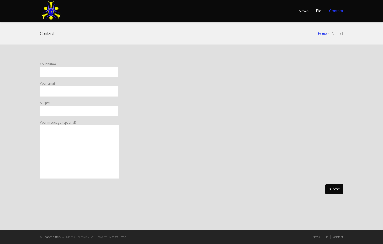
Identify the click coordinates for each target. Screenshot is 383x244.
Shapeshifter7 (52, 237)
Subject (79, 107)
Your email (79, 87)
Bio (319, 10)
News (304, 10)
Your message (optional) (79, 150)
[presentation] (80, 205)
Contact (336, 10)
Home (322, 34)
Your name (79, 68)
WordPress (119, 237)
